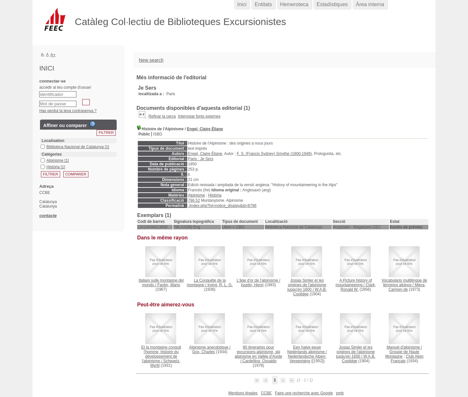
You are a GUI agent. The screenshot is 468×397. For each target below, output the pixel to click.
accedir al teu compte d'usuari (65, 87)
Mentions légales (243, 393)
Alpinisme (196, 195)
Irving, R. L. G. (220, 285)
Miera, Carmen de (406, 287)
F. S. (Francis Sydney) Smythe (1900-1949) (274, 153)
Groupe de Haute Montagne (402, 354)
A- (43, 54)
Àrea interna (370, 4)
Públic (144, 134)
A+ (53, 54)
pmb (340, 393)
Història (214, 195)
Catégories (52, 154)
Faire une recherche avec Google (304, 393)
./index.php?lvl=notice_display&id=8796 (222, 205)
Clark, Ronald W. (358, 287)
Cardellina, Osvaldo (259, 361)
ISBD (157, 134)
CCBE (266, 393)
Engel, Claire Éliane (205, 129)
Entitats (263, 4)
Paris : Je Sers (200, 159)
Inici (241, 4)
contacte (48, 215)
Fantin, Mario (168, 285)
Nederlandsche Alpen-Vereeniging (307, 358)
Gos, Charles (203, 352)
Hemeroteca (294, 4)
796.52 (194, 200)
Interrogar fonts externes (199, 116)
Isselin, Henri (252, 285)
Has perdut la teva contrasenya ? (68, 111)
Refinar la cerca (162, 116)
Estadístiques (332, 4)
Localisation (53, 140)
